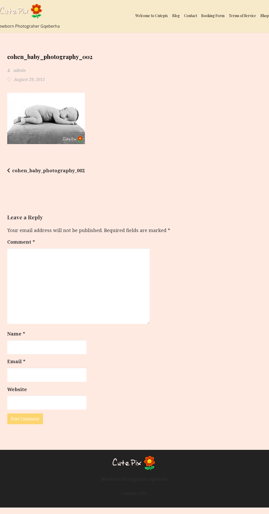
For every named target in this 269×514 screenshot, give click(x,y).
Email (16, 361)
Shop (264, 15)
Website (17, 389)
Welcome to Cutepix (151, 15)
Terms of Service (242, 15)
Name (16, 334)
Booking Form (212, 15)
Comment (21, 242)
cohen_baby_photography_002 (48, 170)
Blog (176, 15)
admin (19, 70)
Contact (190, 15)
